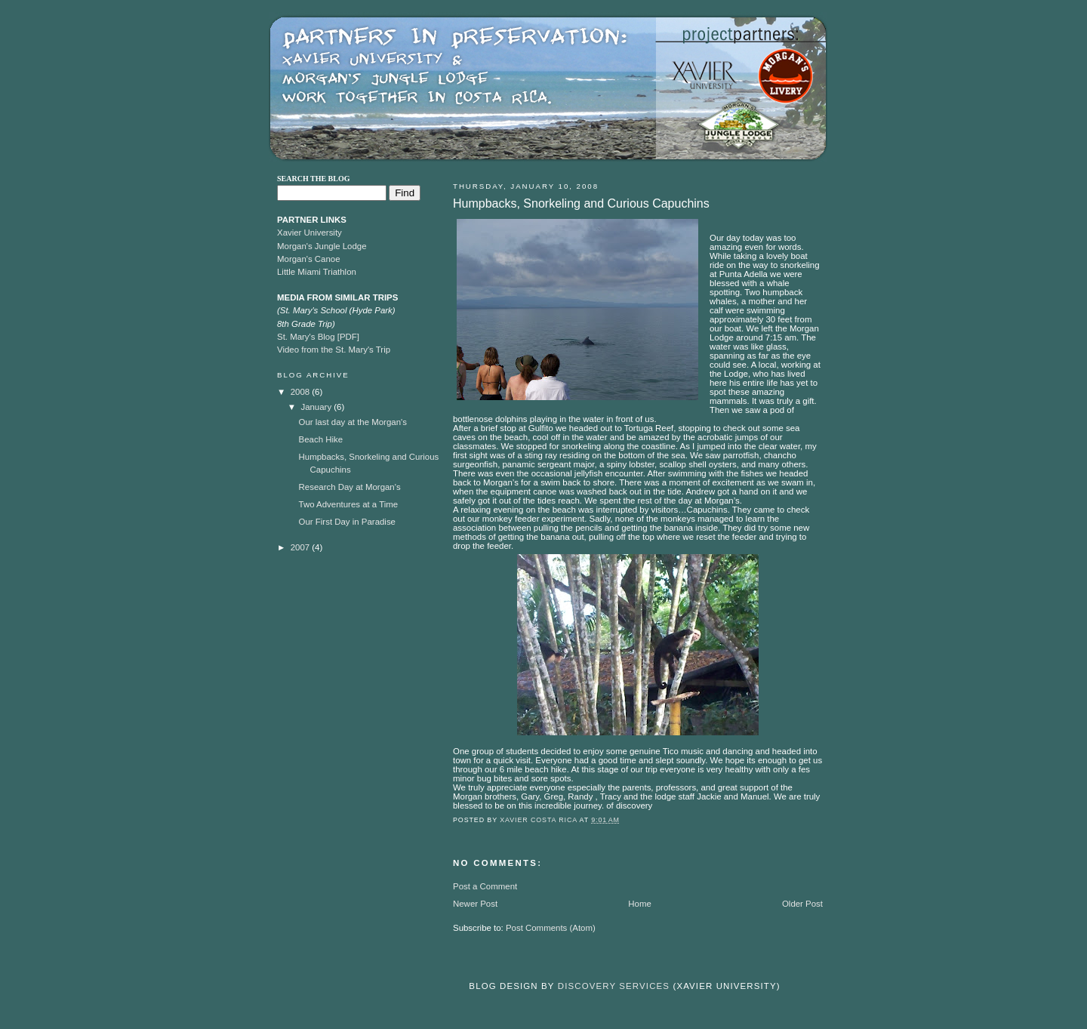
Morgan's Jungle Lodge (322, 246)
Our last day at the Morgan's (353, 422)
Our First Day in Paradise (347, 521)
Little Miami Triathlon (316, 271)
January (317, 406)
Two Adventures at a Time (349, 504)
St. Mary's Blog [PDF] (318, 336)
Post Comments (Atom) (551, 927)
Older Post (802, 903)
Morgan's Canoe (308, 258)
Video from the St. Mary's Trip (333, 349)
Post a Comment (485, 886)
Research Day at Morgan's (350, 486)
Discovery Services (614, 985)
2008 (302, 391)
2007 (302, 547)
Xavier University (309, 232)
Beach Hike (321, 439)
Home (639, 903)
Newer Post (475, 903)
